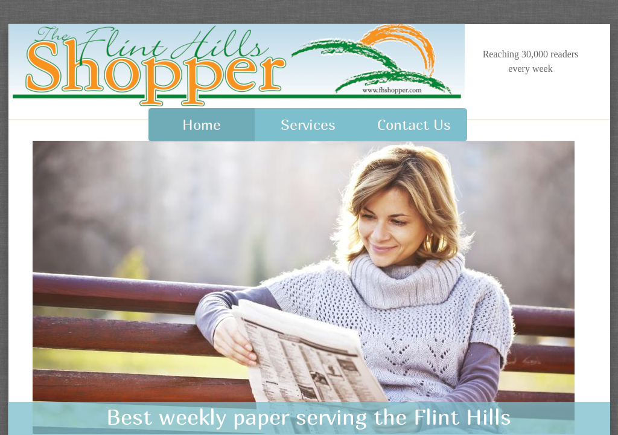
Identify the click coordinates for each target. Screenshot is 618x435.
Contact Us (414, 124)
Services (308, 124)
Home (201, 124)
